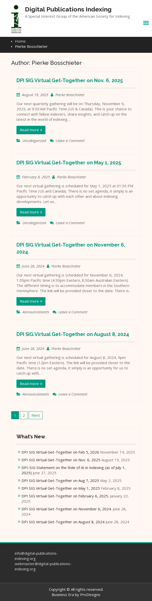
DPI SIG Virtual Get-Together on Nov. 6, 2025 (69, 80)
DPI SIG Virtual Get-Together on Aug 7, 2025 (60, 480)
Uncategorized (34, 140)
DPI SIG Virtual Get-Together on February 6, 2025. (65, 495)
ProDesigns (90, 594)
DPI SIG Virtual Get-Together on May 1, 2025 (68, 163)
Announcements (35, 311)
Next (35, 415)
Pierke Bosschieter (70, 94)
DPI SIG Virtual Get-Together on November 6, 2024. (66, 508)
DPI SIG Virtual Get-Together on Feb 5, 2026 (60, 452)
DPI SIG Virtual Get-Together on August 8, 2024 (72, 334)
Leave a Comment (70, 140)
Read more (29, 129)
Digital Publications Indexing (68, 9)
